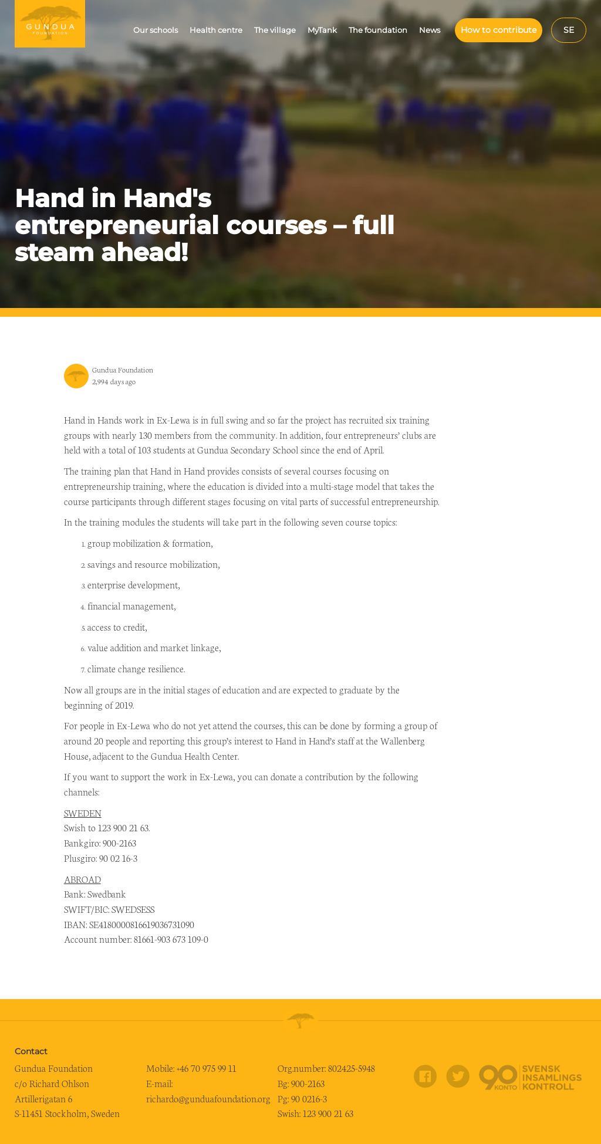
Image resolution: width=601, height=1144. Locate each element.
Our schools (155, 30)
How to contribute (498, 30)
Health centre (216, 30)
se (568, 30)
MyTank (322, 30)
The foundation (378, 30)
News (429, 30)
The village (275, 30)
